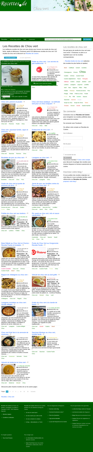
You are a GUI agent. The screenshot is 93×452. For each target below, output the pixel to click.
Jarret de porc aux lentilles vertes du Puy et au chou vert (45, 184)
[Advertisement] (46, 24)
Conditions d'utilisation (8, 417)
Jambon (84, 81)
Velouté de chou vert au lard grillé (44, 275)
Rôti (74, 96)
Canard (78, 67)
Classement (32, 39)
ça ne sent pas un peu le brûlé (22, 249)
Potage (66, 93)
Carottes (84, 67)
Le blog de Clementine (20, 106)
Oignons (75, 87)
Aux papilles (52, 133)
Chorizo (22, 268)
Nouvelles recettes (10, 57)
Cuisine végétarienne (70, 78)
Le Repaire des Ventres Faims (52, 67)
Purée (3, 209)
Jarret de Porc (46, 207)
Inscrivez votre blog (54, 409)
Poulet (17, 124)
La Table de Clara (23, 337)
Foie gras (85, 78)
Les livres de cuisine (77, 412)
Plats (56, 85)
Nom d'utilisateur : (68, 133)
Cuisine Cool (75, 423)
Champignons (68, 72)
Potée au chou (79, 93)
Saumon (73, 99)
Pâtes (80, 87)
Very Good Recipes (7, 438)
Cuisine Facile (5, 270)
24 (20, 391)
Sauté (55, 237)
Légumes (79, 84)
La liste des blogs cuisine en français (81, 409)
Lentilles (55, 207)
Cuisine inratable (6, 268)
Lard (52, 295)
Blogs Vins (75, 415)
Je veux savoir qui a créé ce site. (34, 415)
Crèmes (72, 75)
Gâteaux (66, 81)
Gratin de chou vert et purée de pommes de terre (13, 184)
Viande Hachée (86, 105)
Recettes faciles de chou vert (74, 61)
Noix (69, 87)
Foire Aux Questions (54, 415)
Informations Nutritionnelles (34, 438)
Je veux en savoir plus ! (32, 412)
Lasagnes (42, 179)
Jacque (78, 81)
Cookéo (66, 75)
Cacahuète (35, 237)
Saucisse (11, 153)
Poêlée (17, 230)
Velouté (41, 295)
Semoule (19, 356)
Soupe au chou (68, 102)
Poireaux (72, 90)
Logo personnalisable (54, 418)
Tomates (66, 105)
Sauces (50, 237)
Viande (41, 326)
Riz (42, 239)
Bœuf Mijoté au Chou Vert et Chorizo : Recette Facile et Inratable (15, 244)
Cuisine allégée (20, 326)
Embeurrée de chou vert (41, 130)
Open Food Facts (30, 443)
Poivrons (11, 124)
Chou (33, 87)
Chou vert (4, 124)
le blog (27, 422)
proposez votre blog (69, 181)
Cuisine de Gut (53, 337)
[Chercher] (87, 39)
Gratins (22, 207)
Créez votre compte (84, 159)
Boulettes (4, 179)
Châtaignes (4, 298)
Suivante (33, 391)
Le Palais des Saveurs (9, 89)
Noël (65, 87)
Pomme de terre (5, 207)
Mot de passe (67, 144)
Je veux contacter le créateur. (33, 419)
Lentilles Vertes (36, 207)
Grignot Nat (52, 278)
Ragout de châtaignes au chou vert (14, 275)
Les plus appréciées (25, 57)
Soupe (79, 99)
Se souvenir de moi (70, 154)
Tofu (33, 239)
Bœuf (12, 270)
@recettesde (34, 422)
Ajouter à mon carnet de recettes (43, 83)
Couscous (11, 356)
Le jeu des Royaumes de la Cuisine (58, 421)
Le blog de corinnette (24, 366)
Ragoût (19, 298)
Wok (46, 125)
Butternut (11, 383)
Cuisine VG (75, 418)
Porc (22, 179)
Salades (79, 96)
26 (28, 391)
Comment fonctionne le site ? (56, 412)
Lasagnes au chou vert (40, 157)
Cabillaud (71, 67)
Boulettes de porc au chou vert (12, 157)
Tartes (86, 102)
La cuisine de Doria (54, 308)
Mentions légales (7, 414)
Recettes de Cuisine (32, 53)
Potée (71, 93)
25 (24, 391)
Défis (25, 39)
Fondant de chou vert (9, 63)
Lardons (11, 230)
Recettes (4, 39)
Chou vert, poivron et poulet (11, 102)
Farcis (25, 356)
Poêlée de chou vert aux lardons (13, 213)
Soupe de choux (78, 102)
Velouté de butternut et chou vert (13, 362)
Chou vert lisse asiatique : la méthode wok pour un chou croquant (46, 103)
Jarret (41, 209)
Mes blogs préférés (15, 39)
